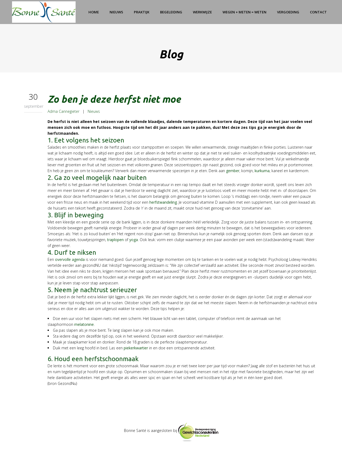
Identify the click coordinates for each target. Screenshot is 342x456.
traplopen (115, 239)
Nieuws (94, 111)
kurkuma (262, 170)
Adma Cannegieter (63, 111)
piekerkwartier (136, 347)
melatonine (84, 324)
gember (232, 170)
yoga (133, 239)
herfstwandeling (163, 202)
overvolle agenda (70, 259)
